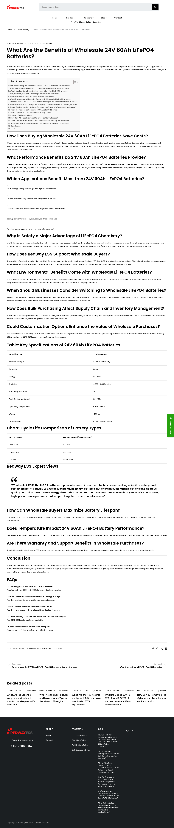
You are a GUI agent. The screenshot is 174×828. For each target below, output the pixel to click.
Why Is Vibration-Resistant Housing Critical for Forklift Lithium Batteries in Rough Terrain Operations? (108, 768)
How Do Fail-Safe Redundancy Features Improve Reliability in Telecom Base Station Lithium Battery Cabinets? (107, 741)
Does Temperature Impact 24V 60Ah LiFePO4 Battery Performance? (40, 120)
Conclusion (16, 126)
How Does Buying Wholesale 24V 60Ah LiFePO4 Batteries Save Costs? (40, 86)
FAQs (13, 128)
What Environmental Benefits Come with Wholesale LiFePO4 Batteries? (41, 99)
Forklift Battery (23, 29)
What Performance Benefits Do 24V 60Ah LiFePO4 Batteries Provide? (40, 88)
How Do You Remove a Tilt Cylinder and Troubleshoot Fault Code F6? (152, 698)
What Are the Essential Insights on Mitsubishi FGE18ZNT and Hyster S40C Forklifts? (21, 699)
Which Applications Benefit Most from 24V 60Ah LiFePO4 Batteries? (39, 91)
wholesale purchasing (52, 648)
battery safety (18, 648)
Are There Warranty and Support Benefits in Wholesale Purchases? (40, 123)
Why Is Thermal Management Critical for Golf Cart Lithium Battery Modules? (108, 755)
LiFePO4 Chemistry (33, 648)
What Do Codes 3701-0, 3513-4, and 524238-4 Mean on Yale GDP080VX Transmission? (118, 699)
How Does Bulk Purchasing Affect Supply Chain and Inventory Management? (43, 104)
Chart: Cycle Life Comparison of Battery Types (30, 112)
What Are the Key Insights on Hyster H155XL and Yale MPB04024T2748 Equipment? (86, 699)
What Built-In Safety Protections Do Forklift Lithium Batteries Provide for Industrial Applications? (108, 807)
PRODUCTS (77, 729)
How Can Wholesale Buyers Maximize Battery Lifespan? (34, 118)
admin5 (48, 43)
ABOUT (49, 729)
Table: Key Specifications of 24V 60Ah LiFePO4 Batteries (35, 110)
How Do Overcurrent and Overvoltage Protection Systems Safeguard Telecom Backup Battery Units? (107, 782)
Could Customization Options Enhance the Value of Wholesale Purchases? (43, 107)
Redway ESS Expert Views (21, 115)
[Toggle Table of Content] (74, 82)
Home (9, 29)
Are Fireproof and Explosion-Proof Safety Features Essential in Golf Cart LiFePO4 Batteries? (108, 794)
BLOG (100, 729)
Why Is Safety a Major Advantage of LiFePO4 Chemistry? (34, 94)
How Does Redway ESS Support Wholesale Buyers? (32, 96)
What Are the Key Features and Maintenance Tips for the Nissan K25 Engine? (54, 698)
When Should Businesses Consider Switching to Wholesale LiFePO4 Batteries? (43, 102)
